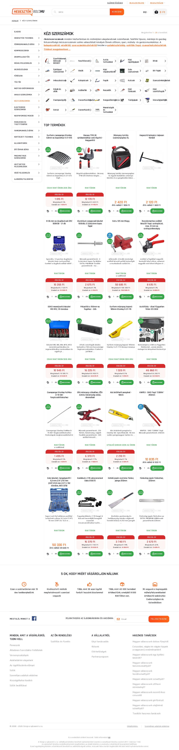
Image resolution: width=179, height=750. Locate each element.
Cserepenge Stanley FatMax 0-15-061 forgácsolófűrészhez (59, 395)
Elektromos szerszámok (27, 108)
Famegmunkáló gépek (27, 130)
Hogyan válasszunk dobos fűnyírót (151, 641)
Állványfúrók (27, 143)
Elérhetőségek (115, 3)
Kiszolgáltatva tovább (21, 680)
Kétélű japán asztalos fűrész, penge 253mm (121, 479)
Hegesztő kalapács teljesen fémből (152, 136)
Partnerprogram (100, 657)
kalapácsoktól (52, 45)
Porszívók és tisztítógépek (27, 123)
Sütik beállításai (18, 685)
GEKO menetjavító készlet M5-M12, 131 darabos (59, 308)
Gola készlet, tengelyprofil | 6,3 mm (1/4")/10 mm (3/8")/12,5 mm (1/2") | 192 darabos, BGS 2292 (59, 482)
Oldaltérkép (132, 726)
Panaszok (15, 645)
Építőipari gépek (27, 149)
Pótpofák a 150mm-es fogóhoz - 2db (90, 308)
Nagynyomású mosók (27, 115)
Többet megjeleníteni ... (57, 49)
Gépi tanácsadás (100, 641)
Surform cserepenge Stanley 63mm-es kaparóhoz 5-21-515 (59, 136)
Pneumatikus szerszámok (27, 156)
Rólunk (95, 647)
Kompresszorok (27, 50)
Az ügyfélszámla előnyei (22, 665)
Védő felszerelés (27, 173)
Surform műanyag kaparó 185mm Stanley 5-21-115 (121, 308)
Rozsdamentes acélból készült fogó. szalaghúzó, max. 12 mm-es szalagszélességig (151, 225)
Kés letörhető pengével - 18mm (121, 394)
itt (109, 738)
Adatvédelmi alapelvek (21, 660)
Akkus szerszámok (27, 94)
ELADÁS (17, 31)
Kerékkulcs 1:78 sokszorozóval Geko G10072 (90, 479)
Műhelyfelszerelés (27, 63)
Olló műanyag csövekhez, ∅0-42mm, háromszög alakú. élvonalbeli (90, 395)
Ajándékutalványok (23, 179)
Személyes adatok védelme (24, 675)
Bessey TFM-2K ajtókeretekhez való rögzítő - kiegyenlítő (90, 138)
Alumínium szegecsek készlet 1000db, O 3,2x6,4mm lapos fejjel (90, 224)
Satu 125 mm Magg (120, 221)
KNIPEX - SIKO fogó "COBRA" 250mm (151, 394)
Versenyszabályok (19, 655)
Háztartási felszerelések (27, 165)
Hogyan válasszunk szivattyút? (148, 679)
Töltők (27, 82)
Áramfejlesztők (27, 57)
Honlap (15, 21)
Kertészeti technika (27, 137)
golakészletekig (116, 45)
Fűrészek (27, 75)
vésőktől (66, 45)
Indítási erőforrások (24, 88)
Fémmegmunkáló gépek (27, 44)
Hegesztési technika (27, 38)
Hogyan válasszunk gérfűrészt (148, 700)
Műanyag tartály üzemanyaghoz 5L (121, 136)
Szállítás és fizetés (60, 641)
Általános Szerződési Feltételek (26, 650)
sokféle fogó (133, 45)
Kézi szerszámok (27, 101)
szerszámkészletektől (84, 45)
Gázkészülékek (27, 69)
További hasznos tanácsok (147, 713)
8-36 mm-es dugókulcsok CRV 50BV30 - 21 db (59, 222)
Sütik (12, 670)
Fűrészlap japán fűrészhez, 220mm (151, 479)
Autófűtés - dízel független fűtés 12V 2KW (151, 308)
